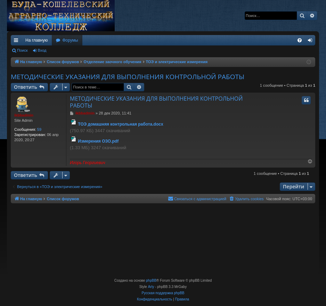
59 (39, 129)
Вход (42, 50)
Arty (151, 287)
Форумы (70, 40)
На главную (36, 40)
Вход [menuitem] (311, 41)
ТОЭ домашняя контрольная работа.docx (120, 124)
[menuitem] (299, 40)
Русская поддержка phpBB (162, 293)
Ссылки (17, 41)
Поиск (22, 50)
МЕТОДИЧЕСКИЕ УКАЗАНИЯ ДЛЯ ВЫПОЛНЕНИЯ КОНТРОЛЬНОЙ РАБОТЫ (127, 76)
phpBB (151, 280)
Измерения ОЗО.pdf (98, 141)
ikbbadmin (23, 115)
